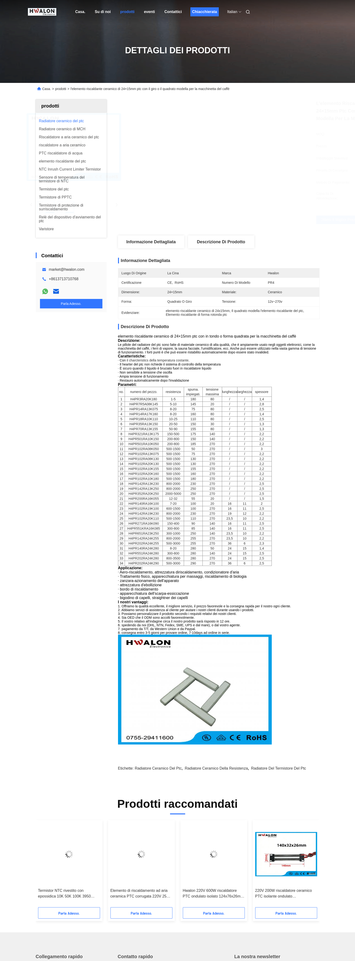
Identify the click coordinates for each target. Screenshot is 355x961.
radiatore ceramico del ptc (158, 658)
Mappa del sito (82, 947)
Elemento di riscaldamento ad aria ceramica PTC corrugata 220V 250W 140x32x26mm (141, 783)
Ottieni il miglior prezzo (244, 220)
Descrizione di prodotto (221, 241)
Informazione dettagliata (151, 241)
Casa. (80, 12)
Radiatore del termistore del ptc (278, 658)
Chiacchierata (204, 12)
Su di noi (103, 12)
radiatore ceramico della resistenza (216, 658)
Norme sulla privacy (53, 947)
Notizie (41, 883)
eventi (149, 12)
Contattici (173, 12)
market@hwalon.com (67, 269)
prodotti (127, 12)
